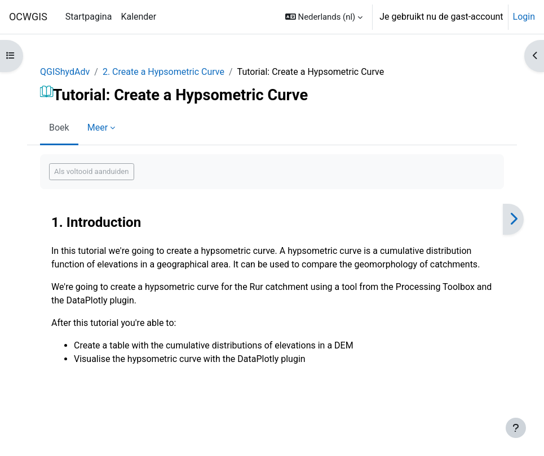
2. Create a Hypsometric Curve (163, 71)
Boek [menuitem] (59, 127)
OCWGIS (28, 17)
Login (524, 16)
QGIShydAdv (65, 71)
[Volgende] (513, 219)
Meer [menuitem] (97, 127)
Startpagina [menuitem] (88, 16)
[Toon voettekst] (516, 428)
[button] (324, 17)
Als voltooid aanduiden (91, 171)
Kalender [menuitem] (138, 16)
